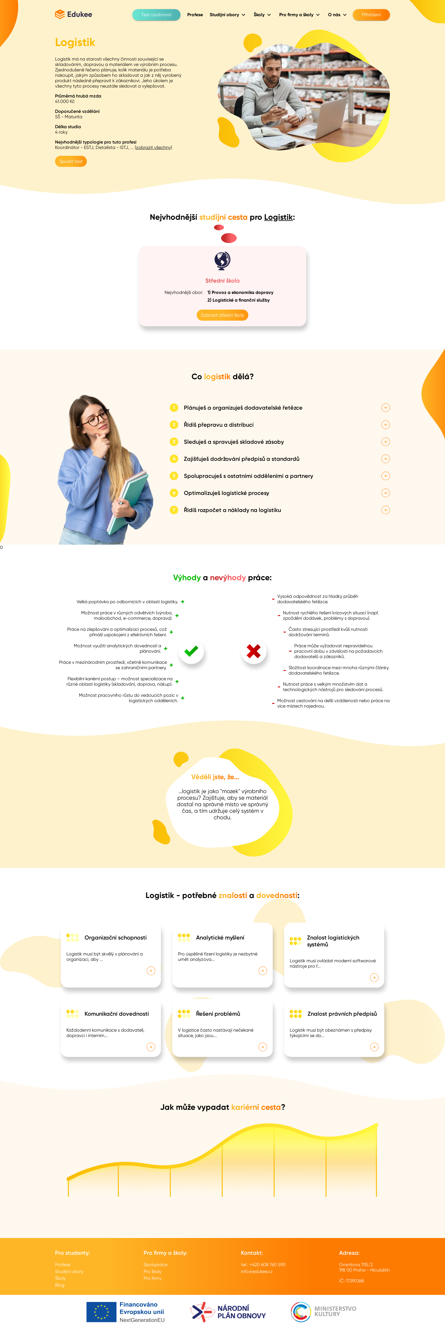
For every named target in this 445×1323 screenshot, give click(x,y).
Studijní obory (69, 1271)
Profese (62, 1264)
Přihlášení (371, 14)
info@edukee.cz (257, 1271)
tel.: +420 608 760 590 (263, 1264)
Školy (60, 1278)
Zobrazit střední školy (222, 315)
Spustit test (71, 161)
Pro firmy (152, 1278)
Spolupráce (155, 1264)
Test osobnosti (156, 14)
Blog (59, 1285)
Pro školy (152, 1271)
